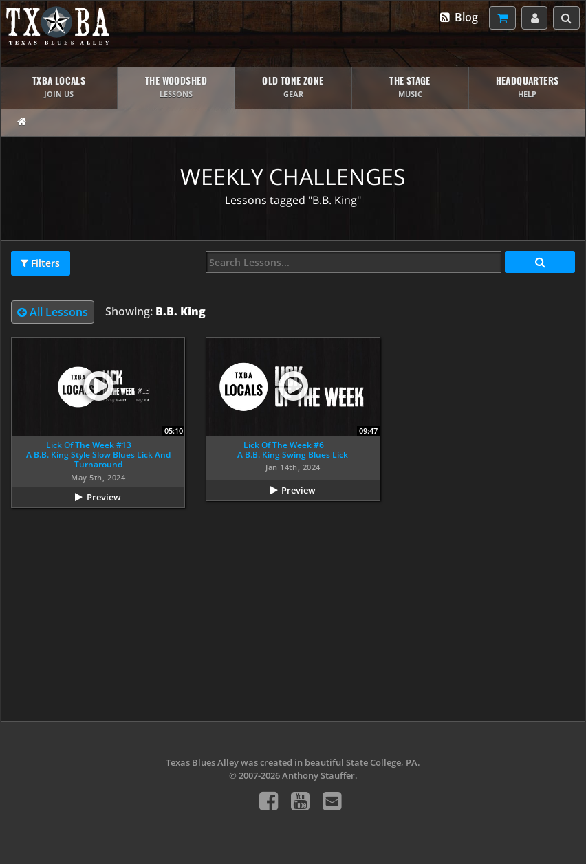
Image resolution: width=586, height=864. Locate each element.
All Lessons (52, 312)
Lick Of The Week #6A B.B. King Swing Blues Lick (292, 450)
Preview (104, 497)
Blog (458, 17)
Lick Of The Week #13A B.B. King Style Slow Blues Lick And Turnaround (98, 455)
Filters (40, 263)
